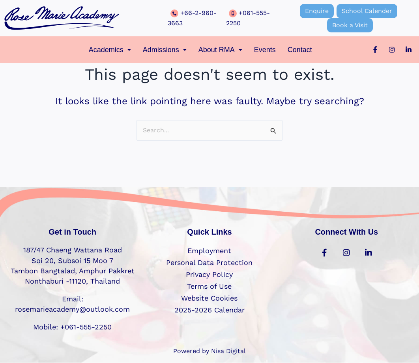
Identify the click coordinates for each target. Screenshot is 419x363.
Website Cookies (209, 298)
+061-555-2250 (85, 327)
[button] (110, 49)
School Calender (367, 11)
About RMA (220, 50)
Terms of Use (209, 286)
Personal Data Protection (209, 262)
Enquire (317, 11)
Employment (209, 250)
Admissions (165, 50)
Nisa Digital (228, 351)
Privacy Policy (209, 274)
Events (265, 50)
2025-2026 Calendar (209, 310)
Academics (110, 50)
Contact (300, 50)
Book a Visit (350, 25)
